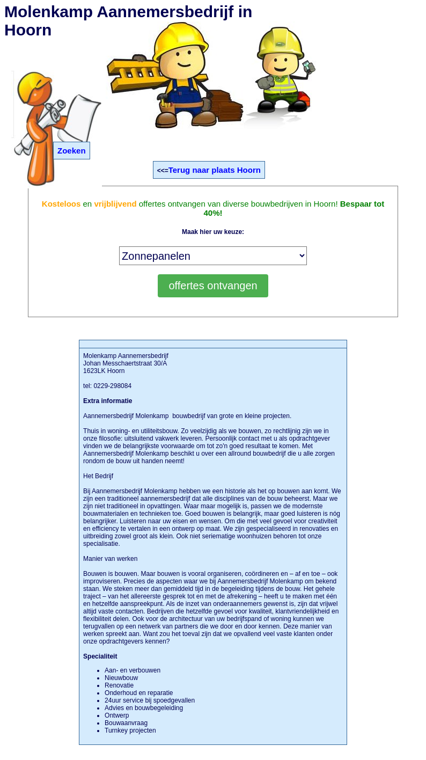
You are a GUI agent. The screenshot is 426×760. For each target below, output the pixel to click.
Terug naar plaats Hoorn (214, 169)
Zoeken (71, 150)
